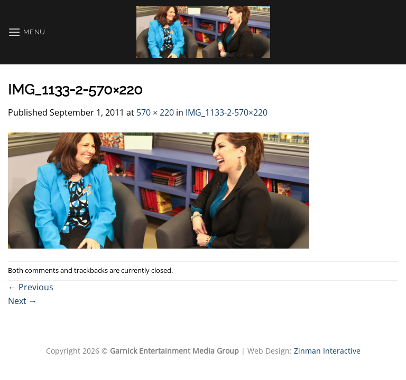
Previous (30, 287)
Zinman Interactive (327, 351)
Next (22, 301)
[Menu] (26, 32)
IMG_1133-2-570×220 (226, 112)
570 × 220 (155, 112)
